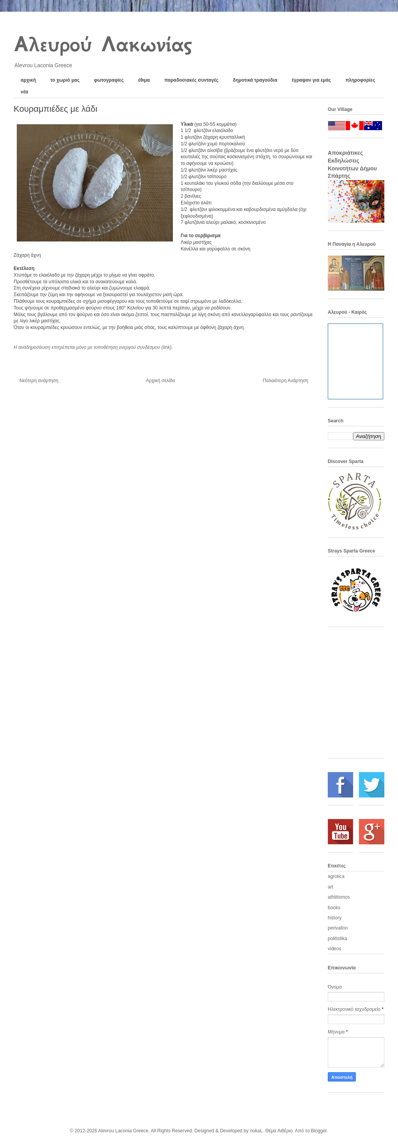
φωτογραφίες (109, 80)
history (334, 918)
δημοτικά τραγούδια (255, 80)
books (334, 907)
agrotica (336, 876)
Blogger (319, 1130)
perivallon (338, 928)
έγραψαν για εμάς (311, 80)
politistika (337, 938)
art (330, 887)
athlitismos (339, 897)
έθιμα (144, 80)
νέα (24, 92)
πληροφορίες (360, 80)
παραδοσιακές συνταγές (191, 80)
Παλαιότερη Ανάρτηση (285, 380)
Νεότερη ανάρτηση (39, 380)
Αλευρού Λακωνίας (102, 44)
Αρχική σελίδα (160, 380)
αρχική (28, 80)
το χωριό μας (65, 80)
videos (334, 948)
